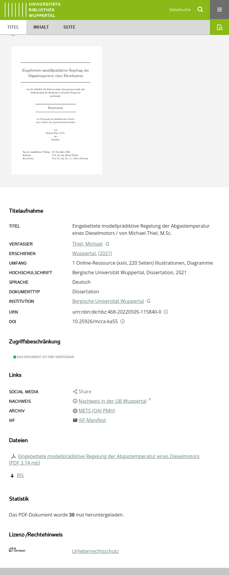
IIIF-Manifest (92, 420)
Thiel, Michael (87, 244)
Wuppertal (83, 253)
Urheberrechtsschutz (95, 551)
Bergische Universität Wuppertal (108, 301)
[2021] (105, 253)
